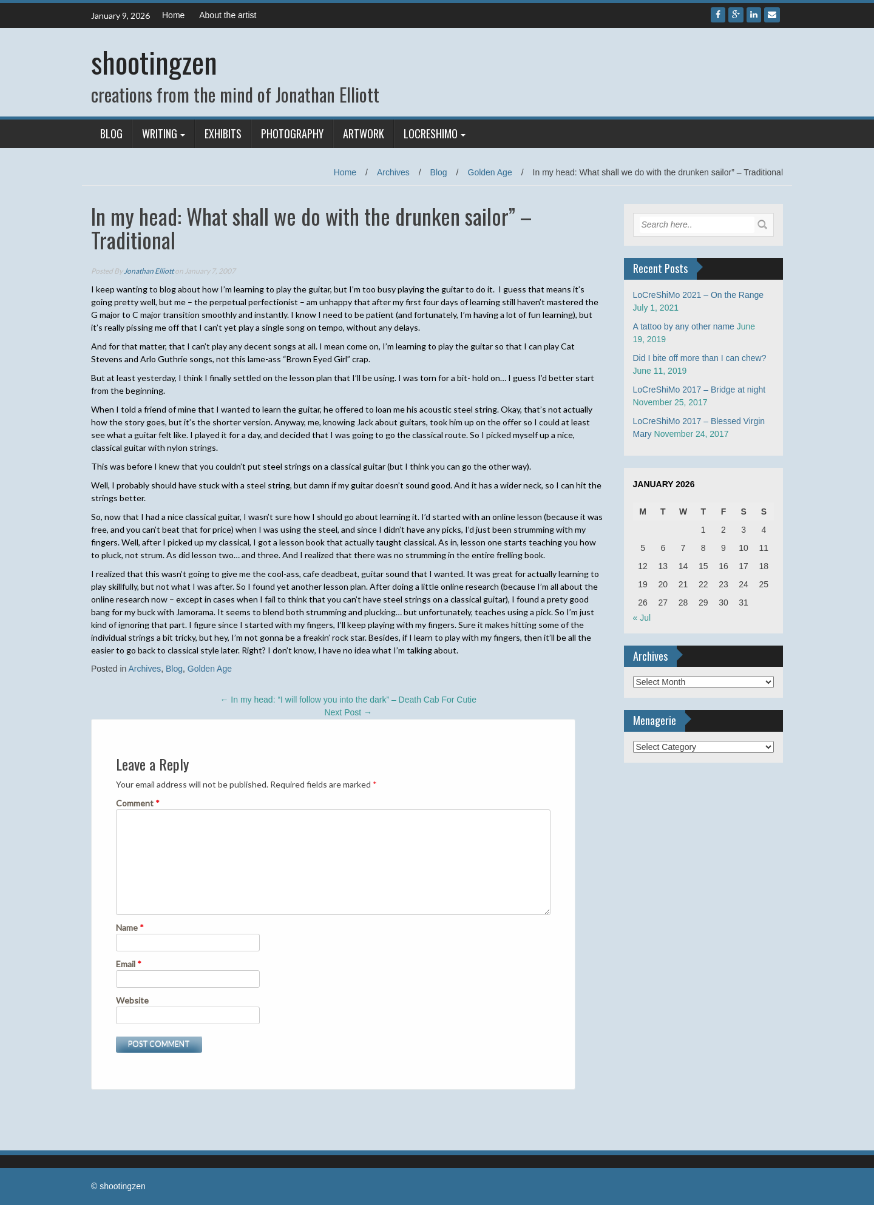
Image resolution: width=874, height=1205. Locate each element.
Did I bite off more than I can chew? (700, 358)
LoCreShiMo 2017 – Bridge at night (699, 389)
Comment (138, 803)
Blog (111, 133)
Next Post (348, 712)
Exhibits (223, 133)
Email (128, 964)
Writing (159, 133)
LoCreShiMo (431, 133)
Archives (393, 172)
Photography (292, 133)
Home (173, 15)
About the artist (227, 15)
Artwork (363, 133)
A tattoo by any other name (683, 326)
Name (130, 927)
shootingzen (154, 61)
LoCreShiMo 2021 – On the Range (698, 295)
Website (132, 1000)
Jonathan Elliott (149, 270)
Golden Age (490, 172)
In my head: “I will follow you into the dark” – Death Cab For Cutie (348, 699)
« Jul (642, 618)
